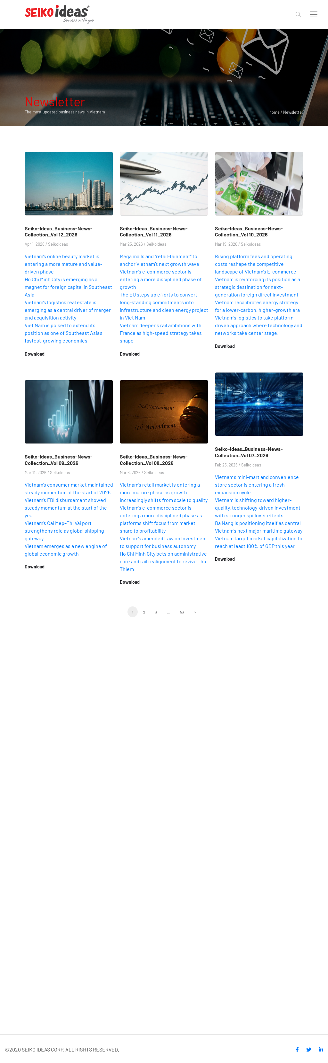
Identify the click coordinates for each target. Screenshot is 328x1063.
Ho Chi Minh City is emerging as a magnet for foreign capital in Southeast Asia (68, 286)
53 (182, 612)
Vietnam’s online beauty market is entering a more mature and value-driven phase (63, 263)
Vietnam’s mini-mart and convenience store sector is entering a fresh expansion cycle (257, 484)
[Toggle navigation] (313, 14)
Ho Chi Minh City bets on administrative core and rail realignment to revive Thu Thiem (163, 561)
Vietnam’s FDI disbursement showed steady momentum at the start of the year (66, 507)
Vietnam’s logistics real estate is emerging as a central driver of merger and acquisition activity (68, 309)
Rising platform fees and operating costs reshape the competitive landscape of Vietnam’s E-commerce (255, 263)
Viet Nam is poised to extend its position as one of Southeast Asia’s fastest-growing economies (63, 332)
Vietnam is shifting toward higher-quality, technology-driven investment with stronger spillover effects (257, 507)
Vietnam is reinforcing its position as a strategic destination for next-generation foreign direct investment (257, 286)
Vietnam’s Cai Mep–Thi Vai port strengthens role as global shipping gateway (64, 530)
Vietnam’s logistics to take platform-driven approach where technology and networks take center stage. (258, 325)
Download (35, 354)
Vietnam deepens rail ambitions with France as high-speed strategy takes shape (161, 332)
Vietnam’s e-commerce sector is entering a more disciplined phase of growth (161, 279)
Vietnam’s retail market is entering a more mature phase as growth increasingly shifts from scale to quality (164, 492)
